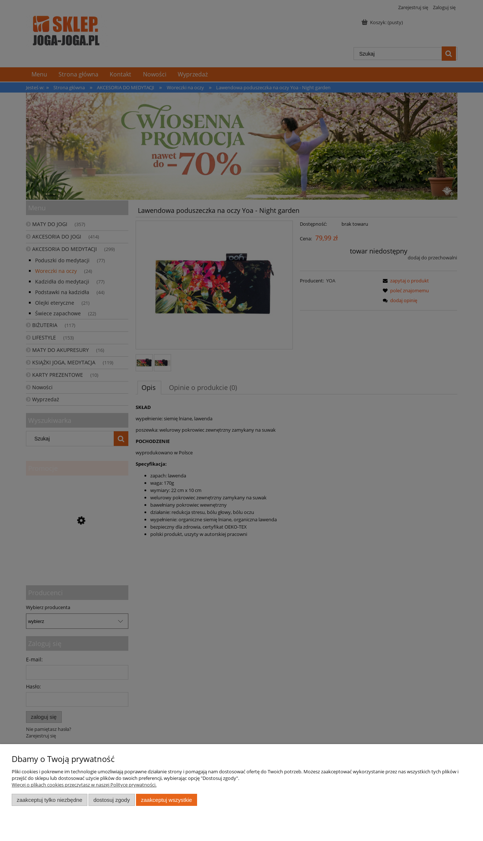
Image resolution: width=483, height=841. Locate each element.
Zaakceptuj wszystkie (166, 800)
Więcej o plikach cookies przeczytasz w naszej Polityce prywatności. (84, 784)
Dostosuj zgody (111, 800)
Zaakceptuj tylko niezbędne (49, 800)
